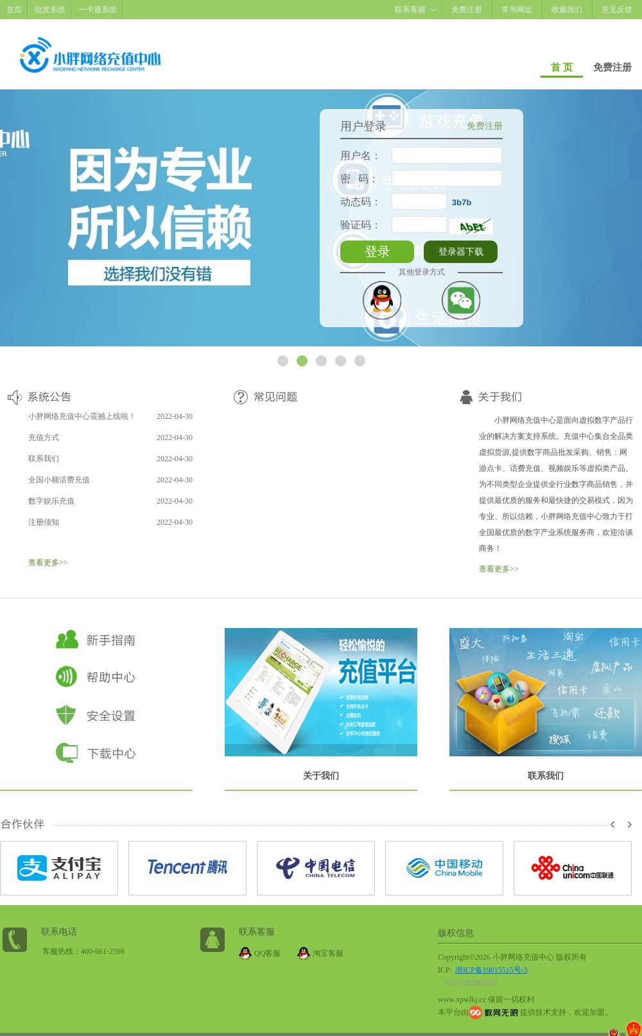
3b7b (461, 202)
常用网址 (516, 9)
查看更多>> (48, 562)
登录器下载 (460, 252)
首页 (14, 9)
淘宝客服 (328, 953)
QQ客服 (267, 953)
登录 (377, 251)
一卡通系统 (97, 9)
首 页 (562, 67)
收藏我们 (566, 9)
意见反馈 (617, 9)
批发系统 (50, 9)
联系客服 (410, 9)
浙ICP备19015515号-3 (491, 969)
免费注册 (466, 9)
